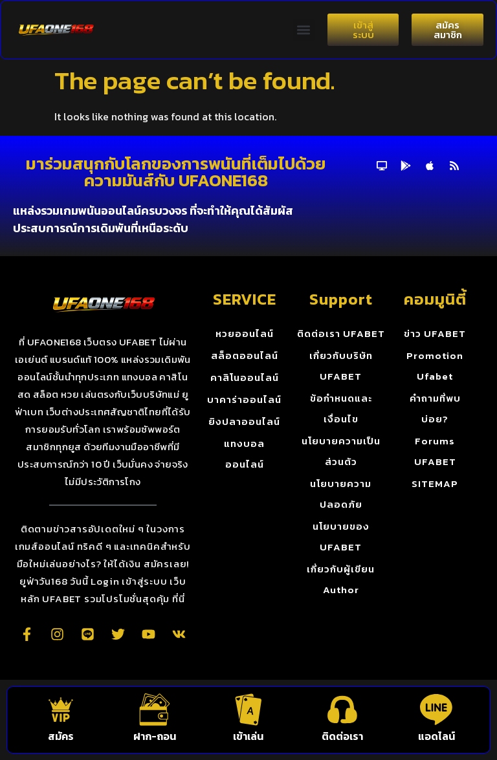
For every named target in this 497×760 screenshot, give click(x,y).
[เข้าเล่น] (248, 709)
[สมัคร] (61, 709)
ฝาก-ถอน (154, 736)
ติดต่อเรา (342, 736)
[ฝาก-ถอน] (154, 709)
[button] (304, 30)
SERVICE (244, 299)
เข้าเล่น (248, 736)
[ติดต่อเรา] (342, 709)
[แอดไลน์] (436, 709)
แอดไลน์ (436, 736)
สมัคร (61, 736)
